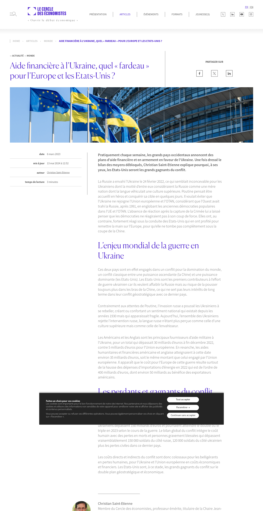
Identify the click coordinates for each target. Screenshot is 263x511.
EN (251, 7)
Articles (125, 14)
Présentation (98, 14)
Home (16, 41)
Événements (151, 14)
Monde (48, 41)
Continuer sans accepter (183, 415)
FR (246, 7)
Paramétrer (182, 407)
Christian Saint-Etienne (58, 172)
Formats (177, 14)
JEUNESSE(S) (202, 14)
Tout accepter (183, 399)
